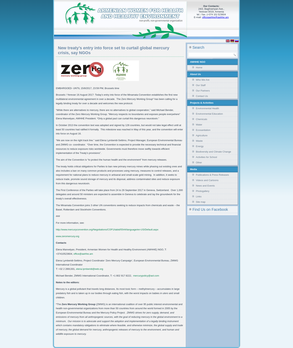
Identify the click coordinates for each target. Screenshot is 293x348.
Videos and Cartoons (207, 180)
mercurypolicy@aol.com (146, 275)
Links (198, 196)
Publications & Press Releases (212, 174)
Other (199, 162)
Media (193, 169)
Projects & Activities (201, 102)
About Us (195, 74)
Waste (199, 140)
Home (199, 67)
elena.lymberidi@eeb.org (89, 269)
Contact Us (202, 96)
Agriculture (201, 135)
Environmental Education (209, 113)
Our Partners (203, 90)
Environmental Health (207, 108)
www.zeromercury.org (67, 236)
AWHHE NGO (197, 61)
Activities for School (206, 157)
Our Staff (201, 85)
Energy (199, 146)
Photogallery (202, 191)
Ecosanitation (203, 130)
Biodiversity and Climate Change (213, 151)
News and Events (205, 185)
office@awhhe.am (83, 253)
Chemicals (201, 119)
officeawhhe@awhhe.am (215, 17)
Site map (200, 202)
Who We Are (202, 79)
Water (199, 124)
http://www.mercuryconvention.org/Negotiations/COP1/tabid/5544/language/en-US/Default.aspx (107, 229)
